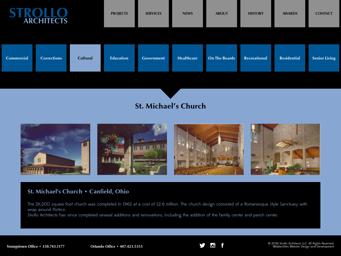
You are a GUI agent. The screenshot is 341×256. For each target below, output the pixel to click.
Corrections (51, 58)
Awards (290, 13)
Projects (119, 13)
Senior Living (324, 58)
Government (153, 58)
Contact (323, 13)
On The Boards (221, 58)
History (256, 13)
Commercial (17, 58)
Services (153, 13)
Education (119, 58)
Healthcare (187, 58)
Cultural (85, 58)
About (221, 13)
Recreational (255, 58)
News (188, 13)
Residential (290, 58)
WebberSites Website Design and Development (303, 246)
